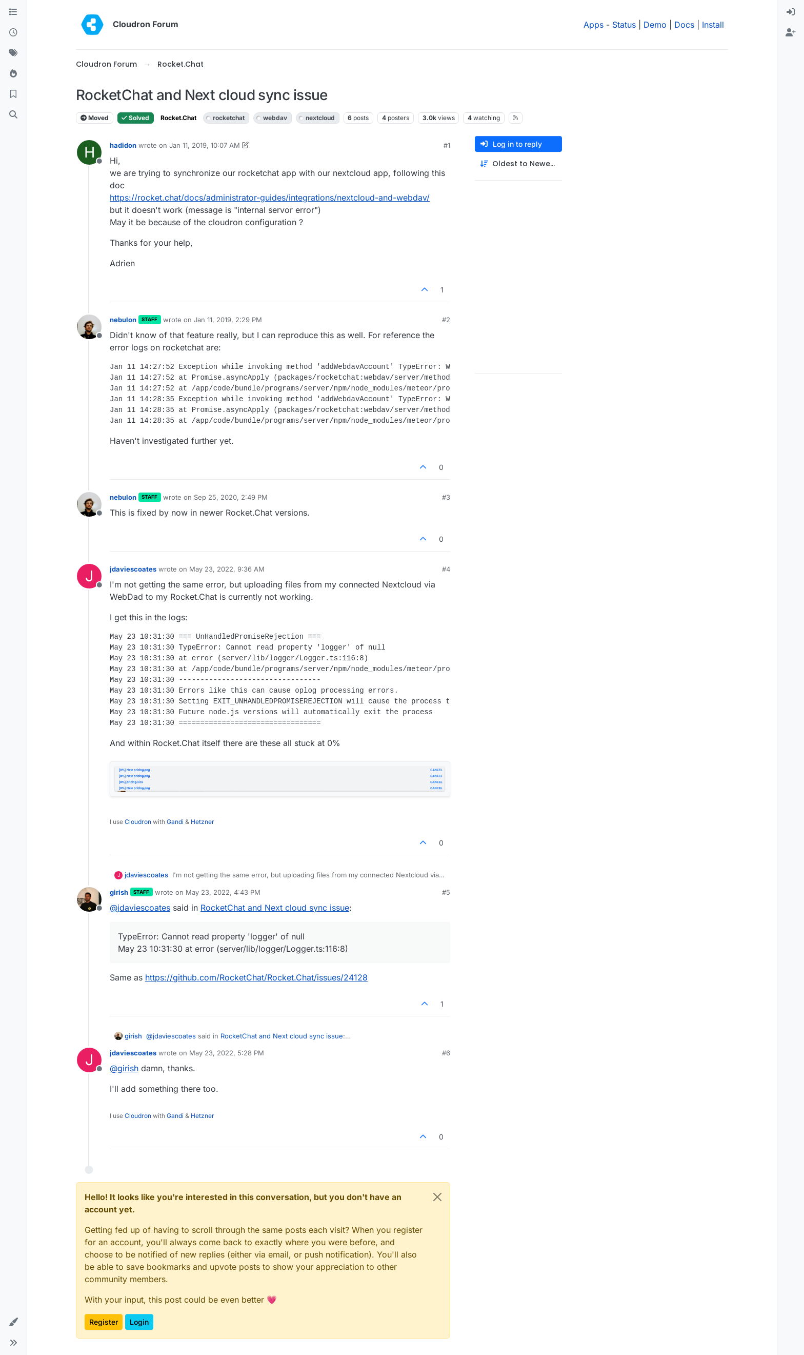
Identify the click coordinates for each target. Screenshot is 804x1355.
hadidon (123, 145)
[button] (13, 1322)
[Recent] (13, 33)
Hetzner (202, 822)
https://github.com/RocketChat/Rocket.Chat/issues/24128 (256, 977)
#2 (446, 320)
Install (713, 24)
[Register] (790, 33)
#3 (446, 497)
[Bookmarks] (13, 94)
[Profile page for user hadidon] (89, 152)
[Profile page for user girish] (89, 899)
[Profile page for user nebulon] (89, 327)
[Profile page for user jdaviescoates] (89, 576)
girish (119, 892)
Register (103, 1322)
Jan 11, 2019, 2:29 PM (228, 320)
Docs (684, 24)
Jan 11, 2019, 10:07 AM (204, 145)
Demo (655, 24)
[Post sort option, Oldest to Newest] (518, 164)
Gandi (175, 822)
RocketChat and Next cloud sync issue (274, 907)
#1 (447, 145)
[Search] (13, 115)
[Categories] (13, 12)
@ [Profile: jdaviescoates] (140, 907)
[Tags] (13, 53)
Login (139, 1322)
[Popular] (13, 74)
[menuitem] (790, 12)
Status (624, 24)
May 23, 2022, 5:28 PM (226, 1053)
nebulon (123, 320)
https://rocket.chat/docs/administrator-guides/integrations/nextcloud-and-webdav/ (270, 197)
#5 (446, 892)
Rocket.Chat (178, 118)
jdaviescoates (133, 569)
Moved (95, 118)
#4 (446, 569)
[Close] (437, 1197)
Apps (594, 24)
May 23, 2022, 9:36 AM (227, 569)
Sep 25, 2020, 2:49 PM (231, 497)
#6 (446, 1053)
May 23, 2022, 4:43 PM (223, 892)
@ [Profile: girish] (124, 1068)
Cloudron (138, 822)
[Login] (790, 12)
